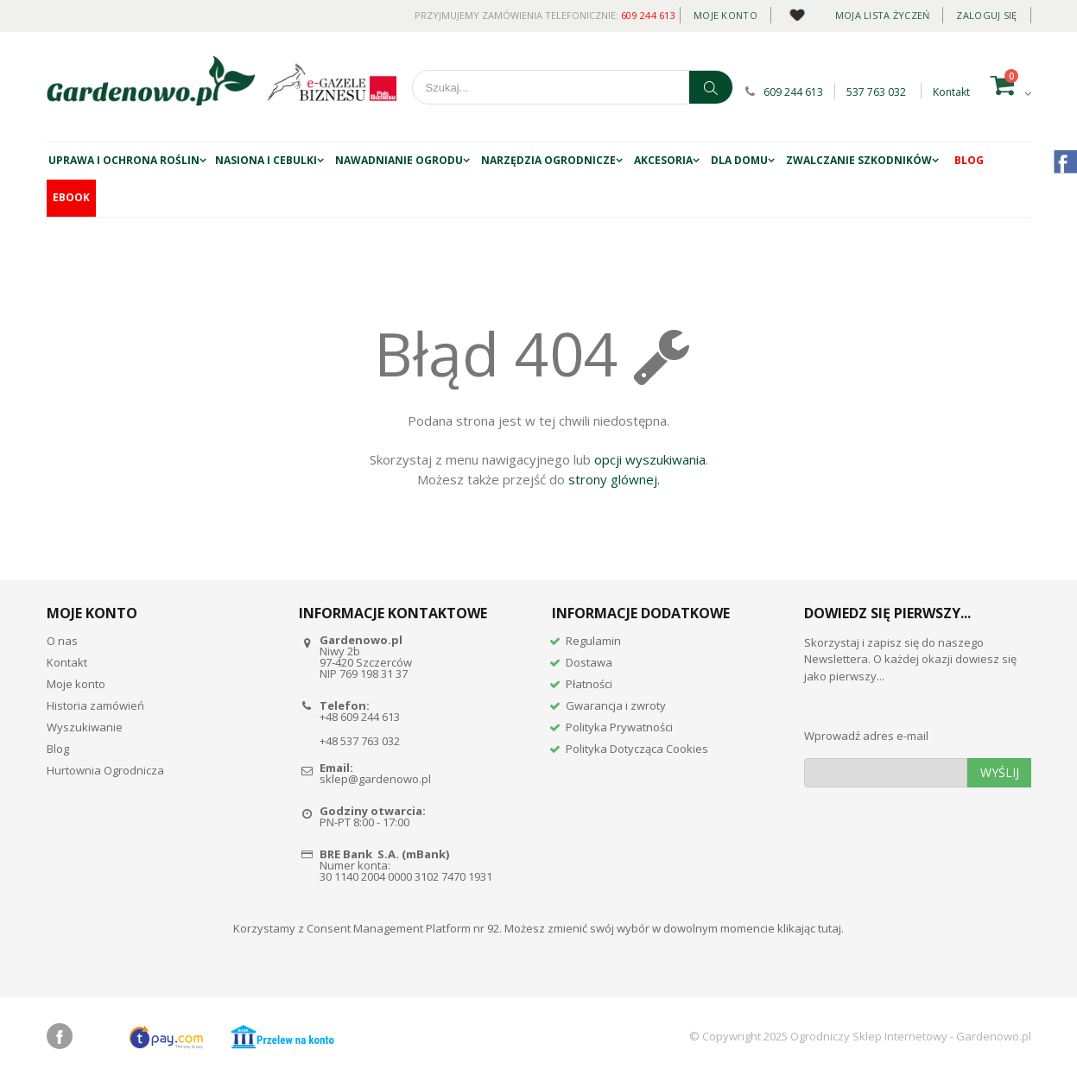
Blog (969, 160)
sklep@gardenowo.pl (375, 779)
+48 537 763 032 (360, 741)
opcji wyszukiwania (650, 459)
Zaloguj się (986, 15)
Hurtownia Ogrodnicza (105, 770)
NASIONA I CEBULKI (266, 160)
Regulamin (593, 640)
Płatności (589, 684)
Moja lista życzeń (882, 15)
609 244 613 (648, 15)
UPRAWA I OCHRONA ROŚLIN (124, 160)
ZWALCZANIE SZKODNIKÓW (859, 160)
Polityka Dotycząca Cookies (637, 748)
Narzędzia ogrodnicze (548, 160)
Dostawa (589, 662)
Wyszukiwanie (85, 727)
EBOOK (71, 197)
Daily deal (796, 12)
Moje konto (725, 15)
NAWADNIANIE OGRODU (399, 160)
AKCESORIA (663, 160)
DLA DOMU (739, 160)
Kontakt (951, 92)
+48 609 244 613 (360, 716)
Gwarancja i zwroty (616, 705)
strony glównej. (614, 479)
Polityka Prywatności (619, 727)
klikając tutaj (809, 928)
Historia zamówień (95, 705)
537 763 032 (876, 92)
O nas (62, 640)
